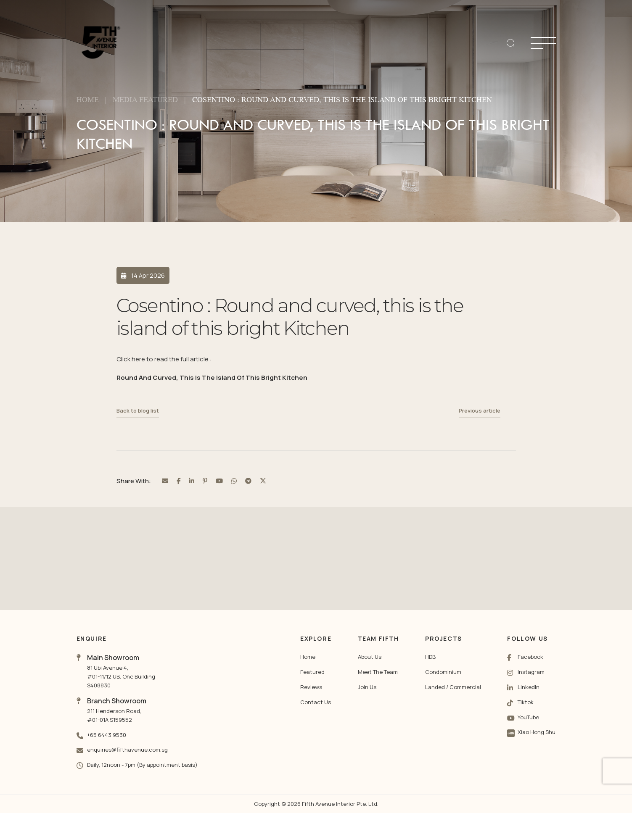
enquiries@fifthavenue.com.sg (127, 749)
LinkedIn (528, 687)
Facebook (530, 656)
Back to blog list (137, 411)
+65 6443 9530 (106, 735)
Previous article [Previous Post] (479, 411)
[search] (510, 43)
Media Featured (145, 99)
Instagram (531, 672)
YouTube (528, 717)
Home (88, 99)
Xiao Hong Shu (536, 732)
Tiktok (526, 702)
